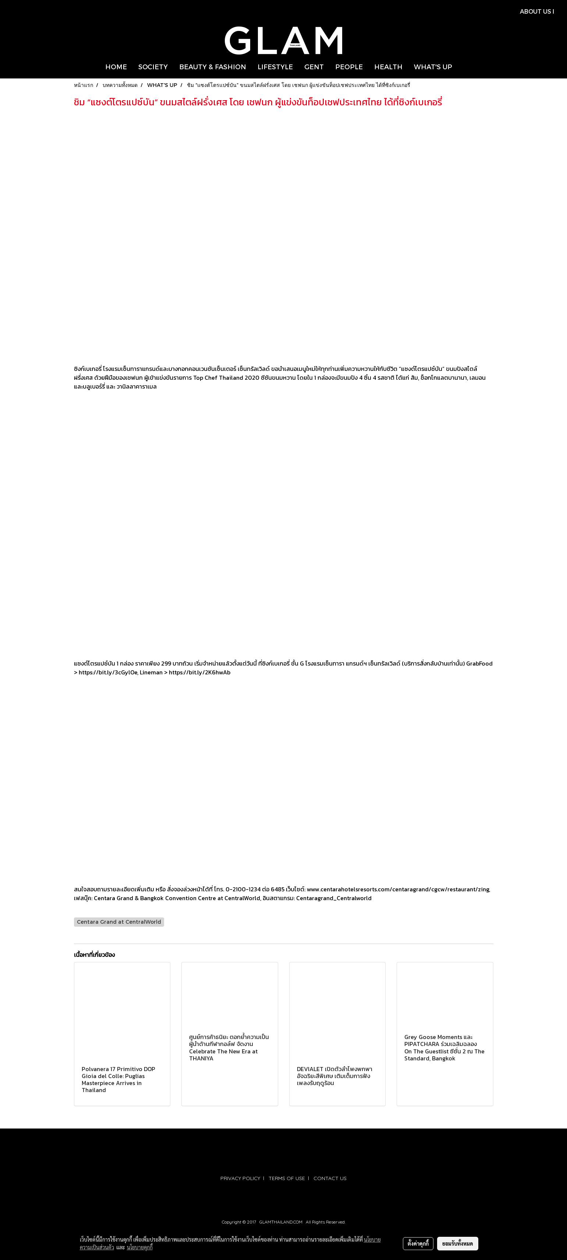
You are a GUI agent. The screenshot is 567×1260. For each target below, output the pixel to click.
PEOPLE (349, 66)
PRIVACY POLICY (240, 1178)
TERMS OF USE (287, 1178)
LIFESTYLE (275, 66)
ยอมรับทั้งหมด (457, 1243)
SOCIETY (153, 66)
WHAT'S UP (433, 66)
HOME (116, 66)
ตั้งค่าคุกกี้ (418, 1243)
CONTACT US (330, 1178)
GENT (314, 66)
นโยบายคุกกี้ (140, 1247)
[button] (464, 67)
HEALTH (388, 66)
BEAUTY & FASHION (212, 66)
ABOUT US (535, 11)
